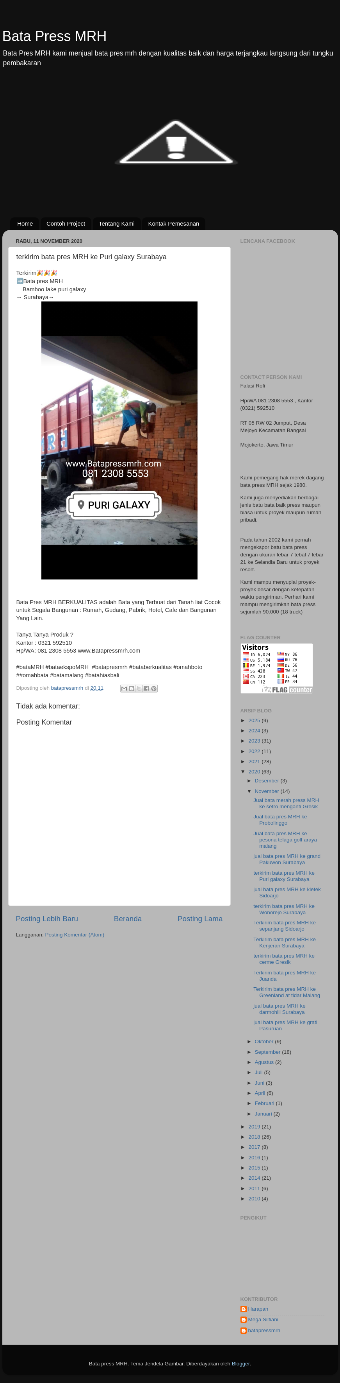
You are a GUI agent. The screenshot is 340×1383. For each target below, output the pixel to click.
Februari (265, 1103)
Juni (260, 1083)
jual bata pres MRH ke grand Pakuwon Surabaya (286, 859)
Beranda (128, 919)
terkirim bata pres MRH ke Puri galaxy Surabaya (284, 876)
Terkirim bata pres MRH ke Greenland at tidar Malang (286, 992)
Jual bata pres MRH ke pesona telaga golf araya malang (285, 840)
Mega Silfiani (263, 1319)
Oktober (265, 1041)
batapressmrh (264, 1330)
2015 (255, 1168)
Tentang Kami (117, 223)
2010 (255, 1199)
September (268, 1052)
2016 (255, 1158)
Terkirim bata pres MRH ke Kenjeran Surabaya (284, 942)
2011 (255, 1188)
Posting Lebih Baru (47, 919)
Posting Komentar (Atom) (75, 935)
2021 (255, 761)
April (261, 1093)
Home (25, 223)
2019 (255, 1127)
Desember (268, 781)
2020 (255, 772)
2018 (255, 1137)
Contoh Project (65, 223)
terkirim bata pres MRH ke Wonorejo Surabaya (284, 909)
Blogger (241, 1364)
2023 (255, 741)
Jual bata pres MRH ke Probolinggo (280, 820)
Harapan (258, 1309)
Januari (264, 1114)
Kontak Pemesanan (173, 223)
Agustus (265, 1062)
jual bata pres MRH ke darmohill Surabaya (279, 1009)
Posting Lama (200, 919)
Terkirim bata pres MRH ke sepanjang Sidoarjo (284, 926)
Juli (259, 1072)
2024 (255, 731)
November (268, 791)
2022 (255, 751)
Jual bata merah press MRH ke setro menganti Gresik (286, 803)
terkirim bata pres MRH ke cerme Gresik (284, 959)
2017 (255, 1147)
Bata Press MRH (54, 36)
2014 (255, 1178)
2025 (255, 720)
